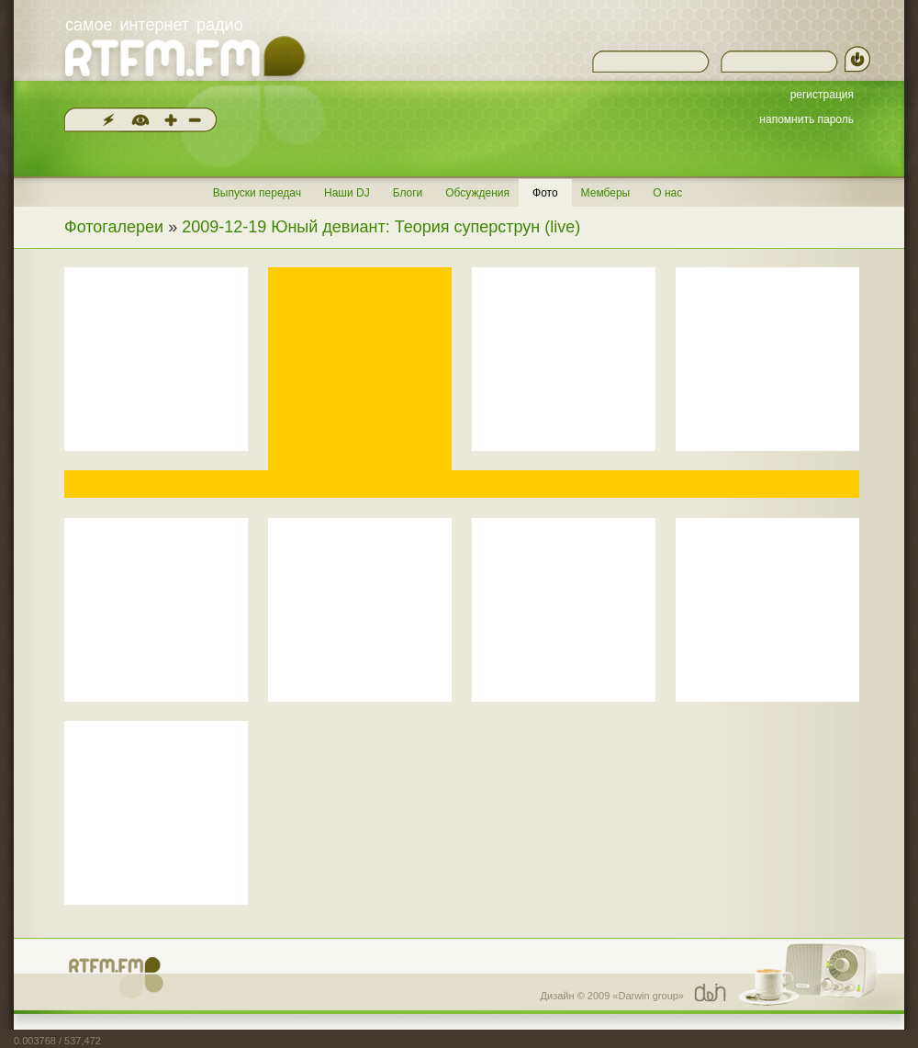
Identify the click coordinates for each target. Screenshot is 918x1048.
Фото (545, 192)
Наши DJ (347, 192)
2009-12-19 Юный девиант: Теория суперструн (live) (381, 227)
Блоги (408, 192)
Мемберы (606, 192)
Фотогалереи (113, 227)
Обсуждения (477, 192)
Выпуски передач (257, 192)
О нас (667, 192)
